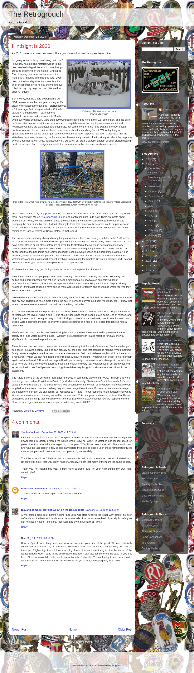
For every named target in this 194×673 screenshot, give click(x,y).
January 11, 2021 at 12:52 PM (102, 509)
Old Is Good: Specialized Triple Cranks (171, 315)
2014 (148, 265)
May (151, 215)
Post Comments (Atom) (80, 641)
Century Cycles (150, 548)
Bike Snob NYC (150, 478)
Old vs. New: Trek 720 (169, 340)
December (154, 168)
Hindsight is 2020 (157, 172)
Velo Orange (148, 542)
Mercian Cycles (150, 525)
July (151, 206)
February (153, 230)
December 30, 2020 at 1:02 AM (58, 432)
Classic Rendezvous (153, 489)
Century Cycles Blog (153, 484)
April (151, 220)
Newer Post (19, 629)
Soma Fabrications (152, 536)
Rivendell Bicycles (152, 531)
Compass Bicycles (152, 519)
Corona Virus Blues (53, 216)
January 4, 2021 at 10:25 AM (64, 488)
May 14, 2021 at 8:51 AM (40, 538)
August (152, 201)
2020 (148, 163)
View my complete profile (155, 141)
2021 (148, 159)
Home (73, 629)
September (154, 196)
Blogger (116, 665)
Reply (24, 477)
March (152, 225)
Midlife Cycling (150, 501)
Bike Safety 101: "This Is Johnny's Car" (161, 179)
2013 (148, 270)
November (154, 186)
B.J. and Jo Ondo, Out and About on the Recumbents (53, 509)
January (153, 235)
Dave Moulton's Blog (153, 495)
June (151, 210)
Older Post (125, 629)
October (153, 191)
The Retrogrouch (36, 14)
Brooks (167, 109)
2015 (148, 260)
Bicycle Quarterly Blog (154, 472)
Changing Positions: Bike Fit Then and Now (169, 366)
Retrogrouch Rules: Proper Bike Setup (168, 390)
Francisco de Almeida (34, 488)
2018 (148, 246)
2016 (148, 255)
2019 (148, 241)
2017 (148, 250)
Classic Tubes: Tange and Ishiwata (169, 291)
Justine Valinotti (30, 432)
